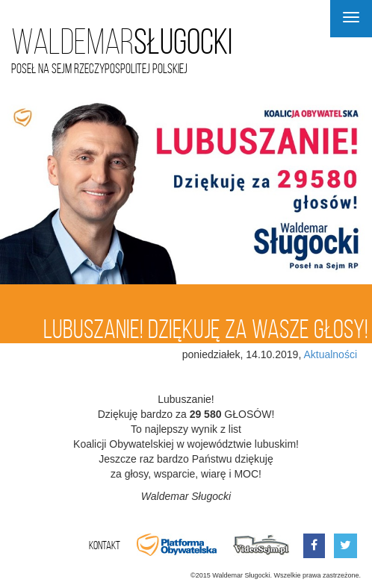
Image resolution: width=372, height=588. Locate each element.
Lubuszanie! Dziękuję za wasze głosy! (205, 328)
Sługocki (121, 42)
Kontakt (104, 545)
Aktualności (330, 354)
